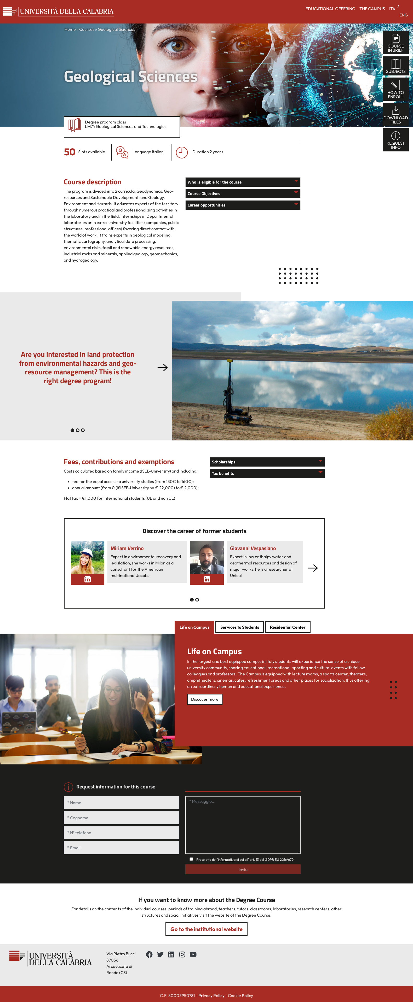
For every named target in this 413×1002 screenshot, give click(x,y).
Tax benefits (223, 473)
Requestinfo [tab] (396, 140)
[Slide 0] (72, 430)
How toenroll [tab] (395, 89)
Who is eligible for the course (215, 182)
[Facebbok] (149, 954)
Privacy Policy (211, 995)
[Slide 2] (83, 430)
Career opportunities (207, 205)
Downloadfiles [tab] (395, 115)
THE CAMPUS (372, 8)
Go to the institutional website (206, 929)
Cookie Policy (240, 995)
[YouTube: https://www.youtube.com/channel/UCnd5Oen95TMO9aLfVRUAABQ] (193, 954)
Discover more (205, 699)
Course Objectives (204, 193)
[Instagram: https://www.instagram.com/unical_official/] (182, 954)
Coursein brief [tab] (396, 43)
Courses (86, 29)
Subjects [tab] (396, 66)
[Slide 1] (77, 430)
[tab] (194, 627)
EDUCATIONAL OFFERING (330, 8)
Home (70, 29)
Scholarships (224, 462)
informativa (227, 859)
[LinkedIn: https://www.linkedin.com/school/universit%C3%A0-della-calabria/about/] (171, 954)
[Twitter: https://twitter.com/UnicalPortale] (160, 954)
